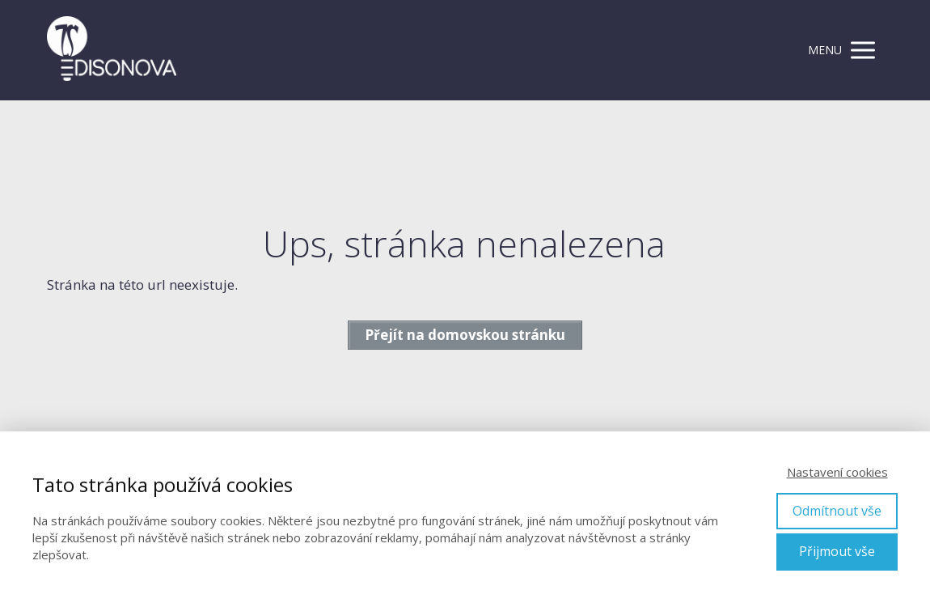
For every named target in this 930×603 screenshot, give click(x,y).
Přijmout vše (837, 551)
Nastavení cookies (837, 472)
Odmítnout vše (837, 511)
